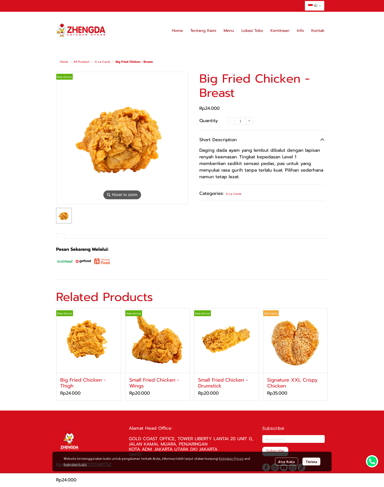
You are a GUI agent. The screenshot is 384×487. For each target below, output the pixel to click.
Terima (311, 461)
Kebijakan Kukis (75, 464)
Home (64, 62)
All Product (81, 62)
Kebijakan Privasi (231, 458)
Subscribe (275, 451)
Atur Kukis (286, 461)
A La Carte (102, 62)
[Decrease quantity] (231, 120)
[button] (314, 6)
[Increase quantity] (249, 120)
